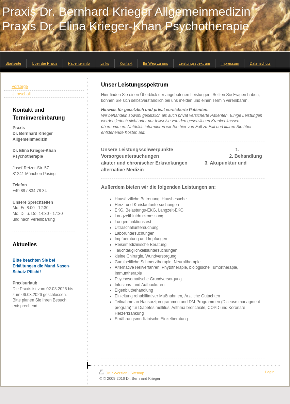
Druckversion (113, 373)
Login (269, 372)
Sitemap (137, 373)
